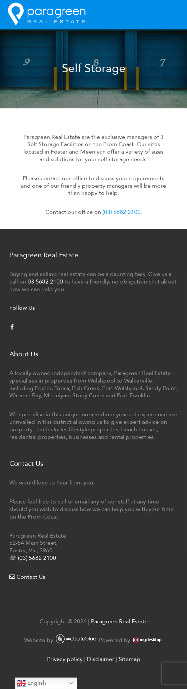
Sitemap (129, 659)
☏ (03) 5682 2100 (32, 557)
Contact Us (27, 576)
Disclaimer (100, 659)
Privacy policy (65, 659)
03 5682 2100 (45, 281)
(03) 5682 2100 (121, 211)
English (31, 683)
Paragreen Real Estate (119, 621)
